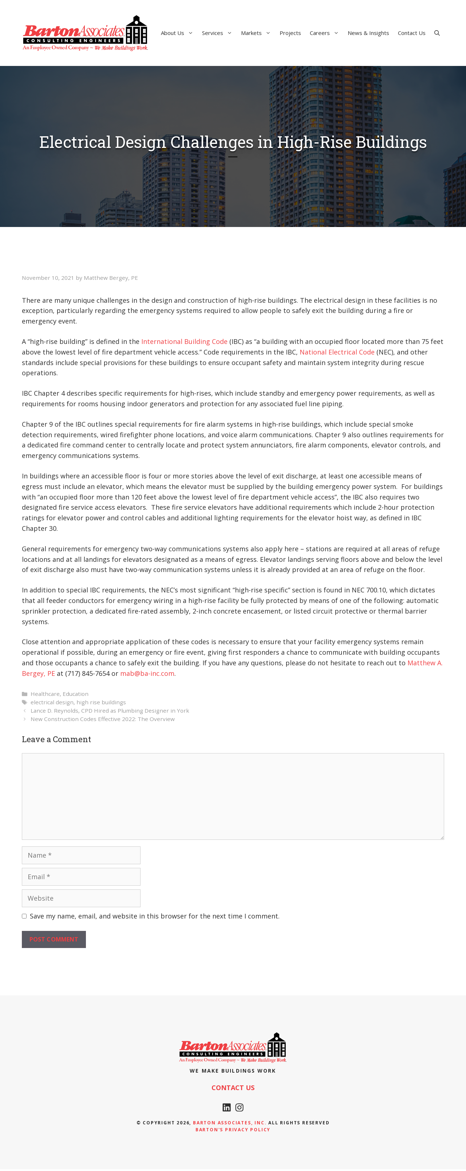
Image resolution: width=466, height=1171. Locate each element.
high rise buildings (101, 702)
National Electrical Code (337, 352)
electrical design (52, 702)
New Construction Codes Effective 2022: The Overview (103, 718)
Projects (290, 32)
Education (75, 693)
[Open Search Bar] (437, 33)
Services (219, 33)
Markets (258, 33)
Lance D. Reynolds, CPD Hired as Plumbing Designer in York (110, 710)
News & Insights (368, 32)
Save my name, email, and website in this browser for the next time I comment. (155, 916)
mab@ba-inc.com (147, 673)
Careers (326, 33)
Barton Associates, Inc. (229, 1125)
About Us (179, 33)
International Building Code (184, 341)
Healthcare (45, 693)
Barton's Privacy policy (233, 1132)
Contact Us (412, 32)
